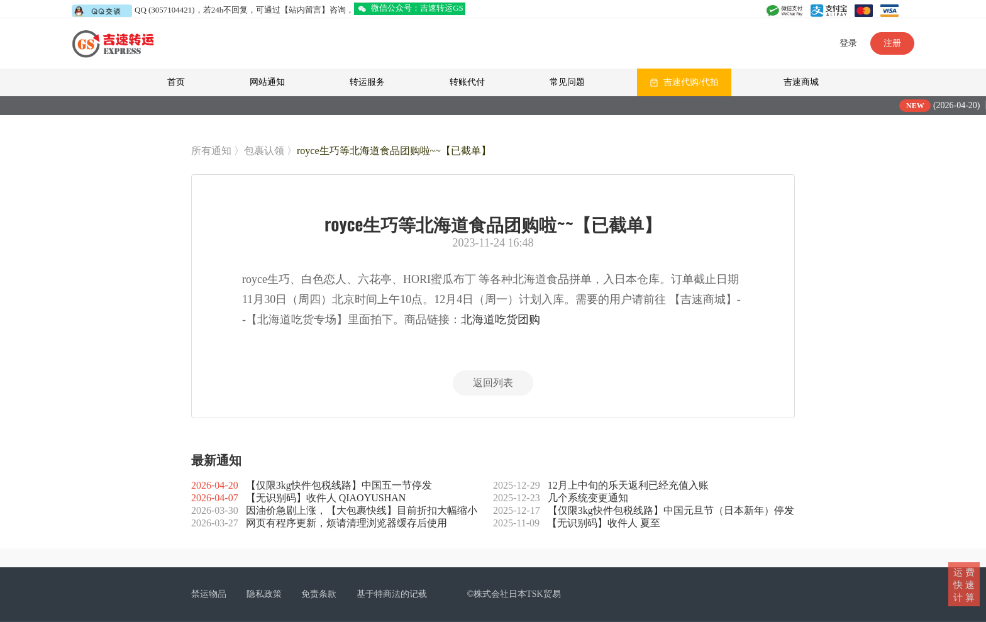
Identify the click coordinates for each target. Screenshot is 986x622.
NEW (923, 105)
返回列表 (493, 382)
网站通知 (267, 82)
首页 (176, 82)
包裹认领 (264, 150)
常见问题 (567, 82)
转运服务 (367, 82)
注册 (892, 43)
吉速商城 (801, 82)
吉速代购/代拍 (691, 82)
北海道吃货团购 (500, 319)
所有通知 (211, 150)
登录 (848, 43)
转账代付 (467, 82)
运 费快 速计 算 (964, 584)
